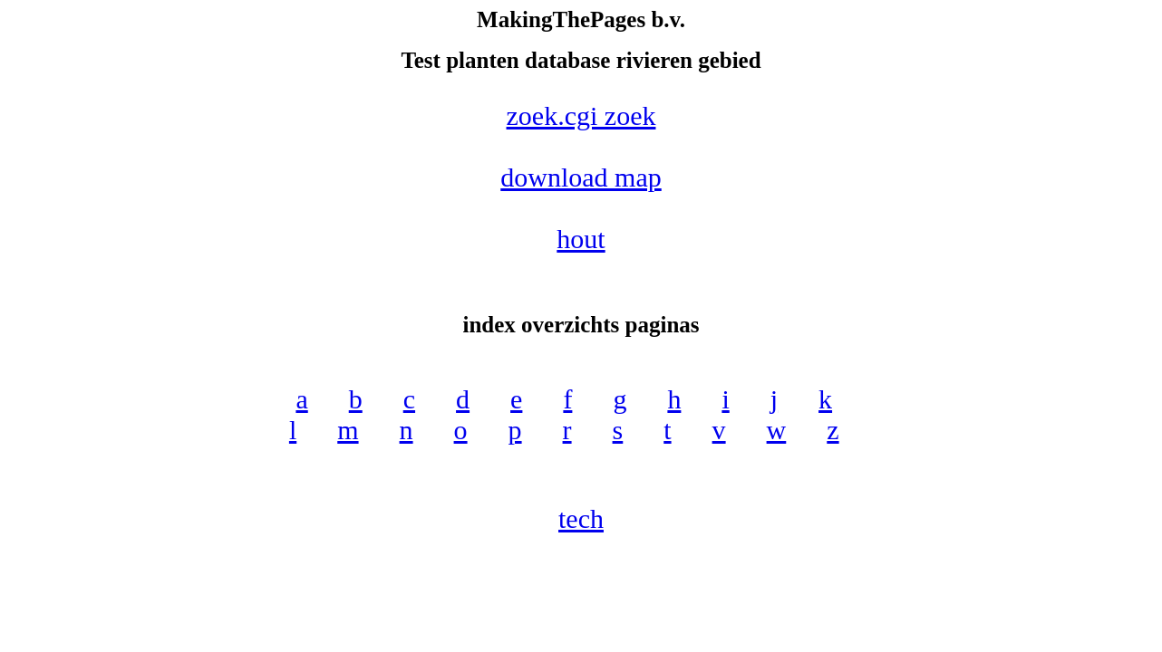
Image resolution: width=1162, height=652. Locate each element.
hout (581, 239)
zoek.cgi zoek (581, 115)
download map (580, 177)
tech (581, 518)
